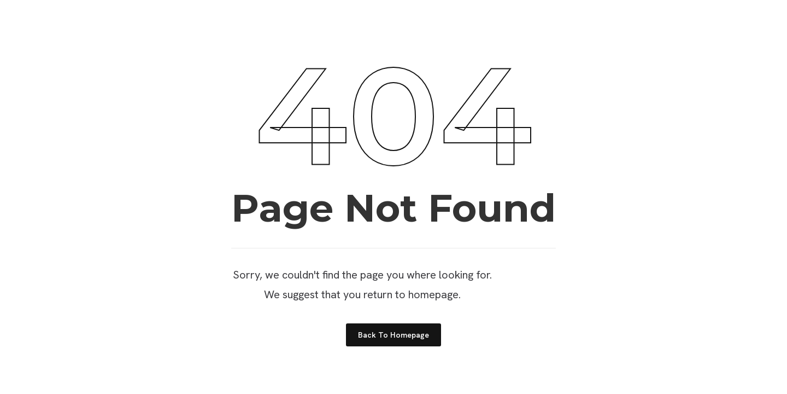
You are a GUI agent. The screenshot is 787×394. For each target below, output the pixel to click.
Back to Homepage (393, 335)
